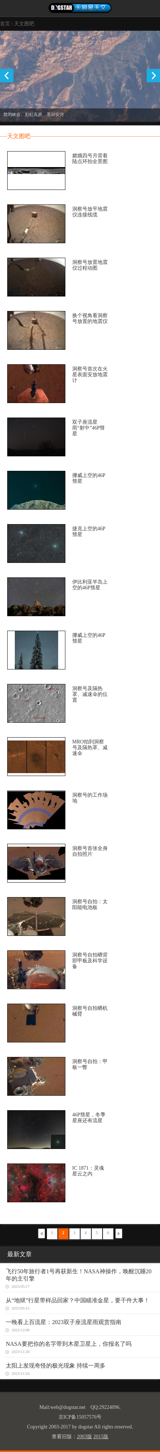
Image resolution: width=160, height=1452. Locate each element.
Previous (6, 75)
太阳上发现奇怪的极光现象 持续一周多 (55, 1365)
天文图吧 (24, 23)
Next (153, 75)
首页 (5, 23)
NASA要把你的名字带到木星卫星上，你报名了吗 (68, 1344)
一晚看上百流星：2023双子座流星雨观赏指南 (63, 1322)
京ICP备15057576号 (80, 1417)
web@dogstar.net (67, 1407)
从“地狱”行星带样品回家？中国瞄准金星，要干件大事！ (78, 1300)
